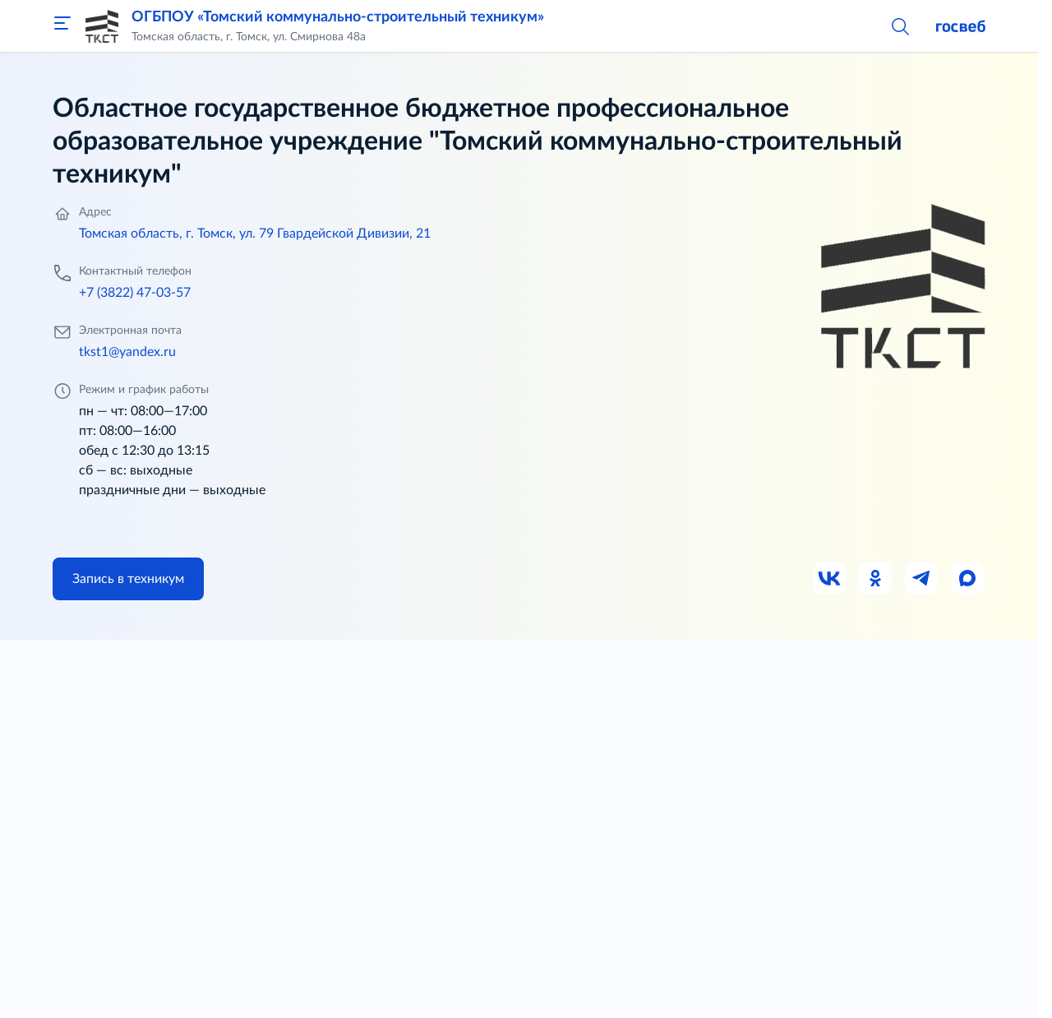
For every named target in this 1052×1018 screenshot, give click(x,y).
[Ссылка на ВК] (830, 579)
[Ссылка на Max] (968, 579)
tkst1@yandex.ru (127, 352)
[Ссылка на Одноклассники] (876, 579)
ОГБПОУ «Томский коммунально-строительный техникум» (338, 17)
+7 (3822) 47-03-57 (135, 292)
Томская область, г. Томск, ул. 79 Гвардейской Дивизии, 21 (255, 233)
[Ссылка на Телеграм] (922, 579)
